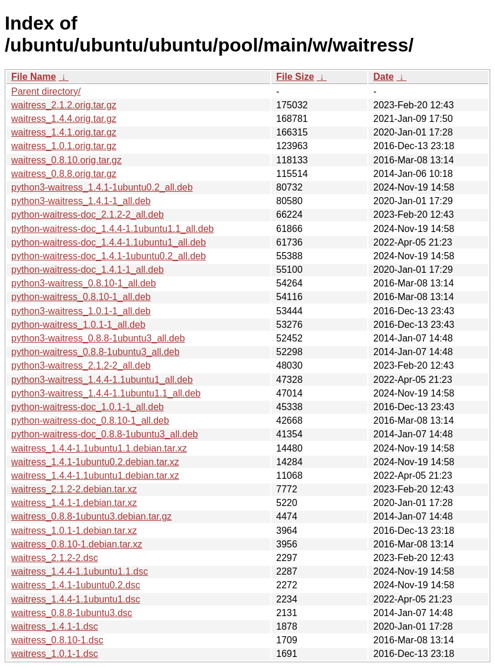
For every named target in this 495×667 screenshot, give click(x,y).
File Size (295, 77)
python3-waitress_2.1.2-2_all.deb (81, 365)
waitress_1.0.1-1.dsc (54, 654)
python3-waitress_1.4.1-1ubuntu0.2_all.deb (102, 187)
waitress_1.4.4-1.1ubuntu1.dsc (75, 599)
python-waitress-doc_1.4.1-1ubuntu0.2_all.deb (108, 256)
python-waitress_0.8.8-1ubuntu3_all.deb (95, 352)
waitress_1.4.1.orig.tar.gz (64, 132)
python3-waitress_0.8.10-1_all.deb (83, 283)
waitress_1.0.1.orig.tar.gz (64, 146)
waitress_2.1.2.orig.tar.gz (64, 105)
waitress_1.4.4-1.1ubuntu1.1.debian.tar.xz (99, 448)
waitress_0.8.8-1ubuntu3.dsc (71, 613)
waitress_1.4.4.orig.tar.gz (64, 119)
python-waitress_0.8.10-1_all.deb (81, 297)
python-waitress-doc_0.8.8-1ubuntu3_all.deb (104, 434)
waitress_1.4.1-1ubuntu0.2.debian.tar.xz (95, 462)
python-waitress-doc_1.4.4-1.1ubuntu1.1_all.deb (112, 229)
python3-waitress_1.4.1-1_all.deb (81, 201)
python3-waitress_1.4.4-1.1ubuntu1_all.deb (102, 380)
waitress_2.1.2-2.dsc (54, 558)
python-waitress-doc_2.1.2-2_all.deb (87, 215)
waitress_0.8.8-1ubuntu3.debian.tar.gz (91, 516)
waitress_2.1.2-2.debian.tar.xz (74, 489)
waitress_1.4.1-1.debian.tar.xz (74, 503)
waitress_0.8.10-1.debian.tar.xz (76, 544)
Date (383, 77)
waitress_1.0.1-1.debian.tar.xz (74, 531)
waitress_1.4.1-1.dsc (54, 626)
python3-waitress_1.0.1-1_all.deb (81, 311)
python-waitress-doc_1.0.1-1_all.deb (87, 407)
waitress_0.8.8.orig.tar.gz (64, 174)
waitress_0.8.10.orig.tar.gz (66, 160)
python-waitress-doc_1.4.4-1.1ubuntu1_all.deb (108, 242)
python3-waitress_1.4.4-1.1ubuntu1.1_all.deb (105, 393)
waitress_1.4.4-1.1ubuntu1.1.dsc (79, 571)
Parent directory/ (45, 91)
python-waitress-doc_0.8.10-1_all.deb (90, 420)
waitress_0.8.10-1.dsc (57, 640)
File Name (33, 77)
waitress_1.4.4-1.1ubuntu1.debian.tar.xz (95, 476)
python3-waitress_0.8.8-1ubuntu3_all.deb (98, 338)
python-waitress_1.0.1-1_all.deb (78, 325)
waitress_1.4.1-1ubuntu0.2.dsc (75, 585)
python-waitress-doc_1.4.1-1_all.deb (87, 270)
